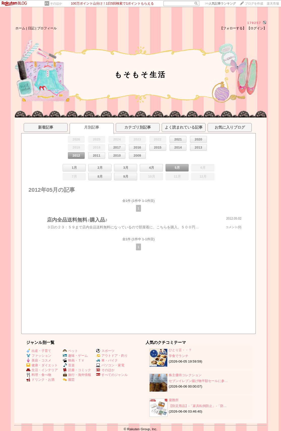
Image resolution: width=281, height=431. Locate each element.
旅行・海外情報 (77, 375)
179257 (254, 23)
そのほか (56, 3)
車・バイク (107, 360)
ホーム (20, 28)
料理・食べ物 (38, 375)
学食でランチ (178, 356)
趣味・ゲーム (75, 355)
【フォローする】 (233, 28)
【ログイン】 (257, 28)
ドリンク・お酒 (40, 379)
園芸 (69, 379)
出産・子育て (38, 351)
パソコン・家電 (110, 365)
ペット (70, 351)
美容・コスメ (38, 360)
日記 (31, 28)
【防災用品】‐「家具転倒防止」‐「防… (198, 406)
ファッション (38, 355)
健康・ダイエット (42, 365)
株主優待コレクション (185, 375)
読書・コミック (77, 370)
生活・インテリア (42, 370)
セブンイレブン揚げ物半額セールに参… (198, 381)
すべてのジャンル (112, 375)
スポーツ (105, 351)
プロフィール (47, 28)
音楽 (69, 365)
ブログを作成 (254, 3)
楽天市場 (273, 3)
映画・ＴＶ (74, 360)
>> (220, 3)
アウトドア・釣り (112, 355)
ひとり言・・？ (180, 350)
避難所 (174, 400)
